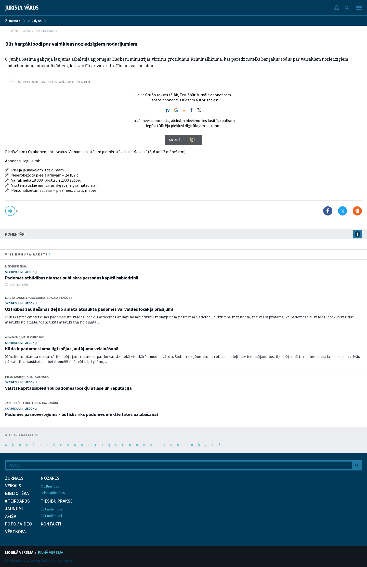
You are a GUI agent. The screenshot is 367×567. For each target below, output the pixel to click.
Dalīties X (342, 210)
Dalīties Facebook (327, 210)
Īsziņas (35, 20)
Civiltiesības (50, 486)
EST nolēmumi (51, 509)
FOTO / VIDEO (18, 523)
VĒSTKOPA (15, 531)
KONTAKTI (51, 523)
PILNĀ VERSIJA (50, 552)
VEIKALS (13, 485)
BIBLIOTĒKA (17, 493)
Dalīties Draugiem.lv (357, 210)
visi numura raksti (27, 254)
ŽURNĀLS (13, 20)
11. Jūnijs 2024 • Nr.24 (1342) (31, 31)
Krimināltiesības (53, 492)
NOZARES (50, 478)
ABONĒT (176, 140)
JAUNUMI (14, 508)
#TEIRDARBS (17, 501)
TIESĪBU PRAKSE (57, 501)
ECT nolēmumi (51, 515)
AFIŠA (10, 516)
